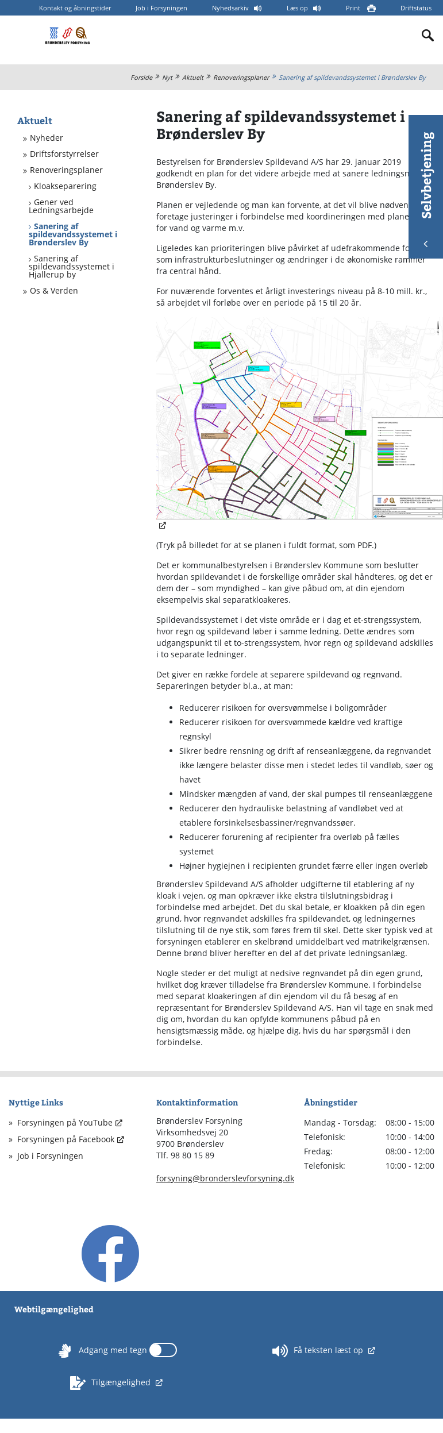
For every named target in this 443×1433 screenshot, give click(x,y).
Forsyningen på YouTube (65, 1122)
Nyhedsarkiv (231, 7)
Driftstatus (416, 7)
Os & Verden (54, 291)
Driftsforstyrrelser (64, 154)
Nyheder (46, 138)
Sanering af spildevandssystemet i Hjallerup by (71, 267)
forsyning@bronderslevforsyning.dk (225, 1178)
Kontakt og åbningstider (75, 7)
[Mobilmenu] (18, 34)
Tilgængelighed (111, 1383)
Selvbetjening (425, 189)
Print (354, 7)
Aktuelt (192, 77)
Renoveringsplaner (241, 77)
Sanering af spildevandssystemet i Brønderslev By (352, 77)
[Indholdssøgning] (428, 35)
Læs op (298, 7)
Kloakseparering (65, 186)
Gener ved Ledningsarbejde (61, 206)
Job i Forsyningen (161, 7)
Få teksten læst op (318, 1351)
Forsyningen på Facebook (65, 1139)
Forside (141, 77)
